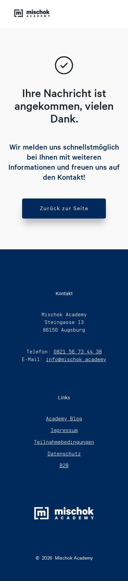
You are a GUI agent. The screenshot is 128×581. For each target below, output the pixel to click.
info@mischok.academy (76, 359)
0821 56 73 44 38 (78, 351)
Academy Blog (64, 418)
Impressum (64, 430)
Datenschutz (64, 453)
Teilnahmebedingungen (64, 442)
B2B (64, 465)
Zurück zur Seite (64, 208)
